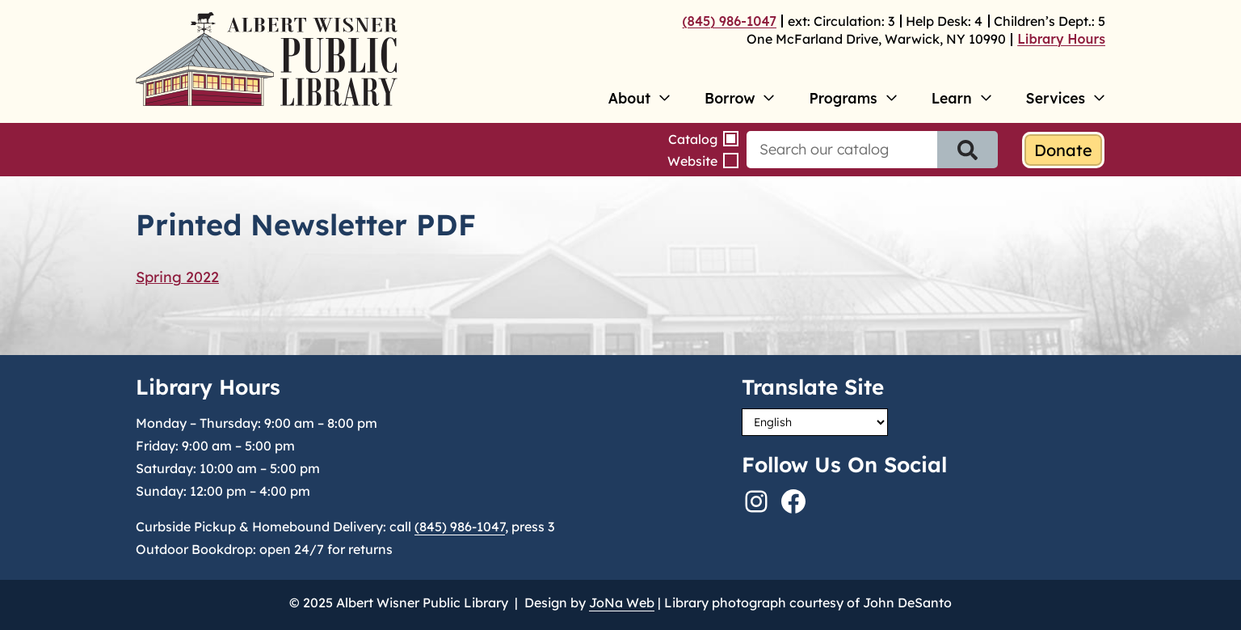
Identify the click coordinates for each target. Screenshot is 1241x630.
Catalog (692, 139)
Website (692, 161)
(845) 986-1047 (729, 21)
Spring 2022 (177, 277)
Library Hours (1061, 39)
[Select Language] (815, 422)
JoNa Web (621, 602)
